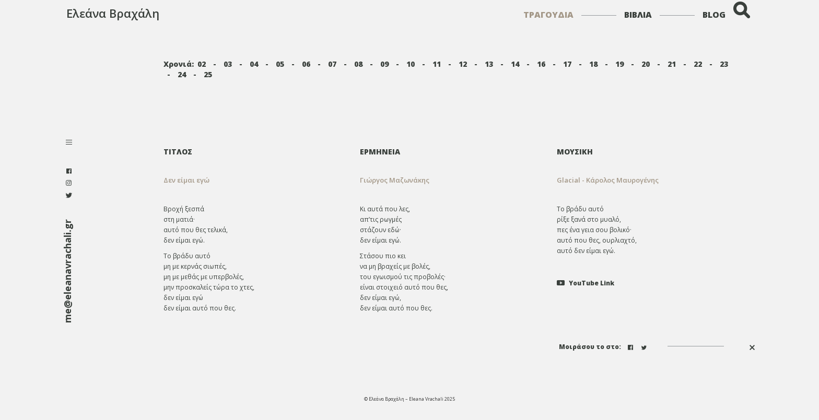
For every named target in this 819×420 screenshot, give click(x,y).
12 (463, 64)
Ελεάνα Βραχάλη (112, 13)
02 (201, 64)
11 (436, 64)
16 (541, 64)
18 (593, 64)
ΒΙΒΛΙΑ (638, 14)
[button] (450, 180)
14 (515, 64)
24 (182, 74)
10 (410, 64)
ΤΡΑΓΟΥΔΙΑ (548, 14)
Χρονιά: (178, 64)
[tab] (450, 151)
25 (208, 74)
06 (306, 64)
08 (358, 64)
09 (384, 64)
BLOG (714, 14)
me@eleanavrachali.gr (67, 271)
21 (672, 64)
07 (332, 64)
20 (645, 64)
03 (228, 64)
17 (567, 64)
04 (254, 64)
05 (280, 64)
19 (619, 64)
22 (698, 64)
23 (724, 64)
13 (489, 64)
